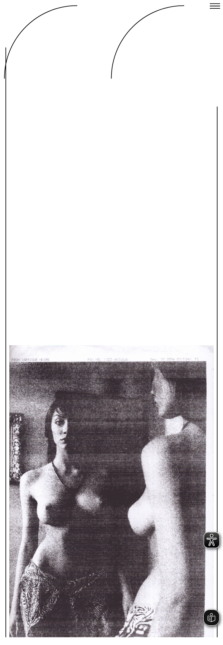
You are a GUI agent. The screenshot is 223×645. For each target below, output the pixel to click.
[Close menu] (215, 7)
